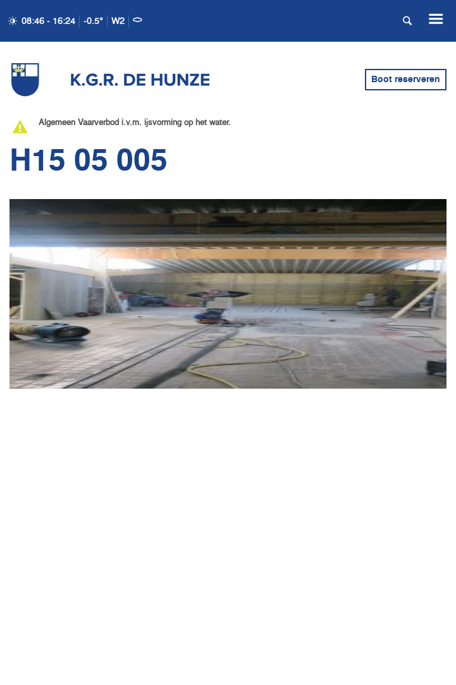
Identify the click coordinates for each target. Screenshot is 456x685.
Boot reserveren (405, 79)
